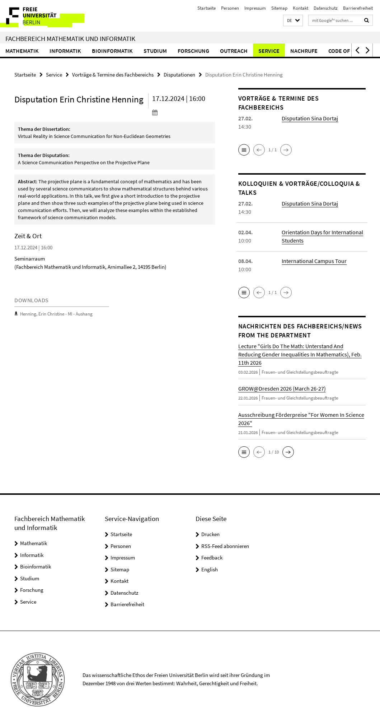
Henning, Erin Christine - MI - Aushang (56, 314)
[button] (293, 21)
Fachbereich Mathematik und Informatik (70, 38)
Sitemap (279, 8)
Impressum (255, 8)
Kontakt (300, 8)
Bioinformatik (112, 50)
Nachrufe (304, 50)
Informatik (65, 50)
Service (269, 50)
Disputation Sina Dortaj (310, 118)
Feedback (211, 557)
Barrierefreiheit (358, 8)
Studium (155, 50)
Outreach (234, 50)
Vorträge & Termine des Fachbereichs (113, 74)
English (209, 569)
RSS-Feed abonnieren (225, 546)
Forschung (193, 50)
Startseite (206, 8)
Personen (230, 8)
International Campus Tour (314, 260)
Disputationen (179, 74)
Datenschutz (326, 8)
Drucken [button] (210, 534)
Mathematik (22, 50)
